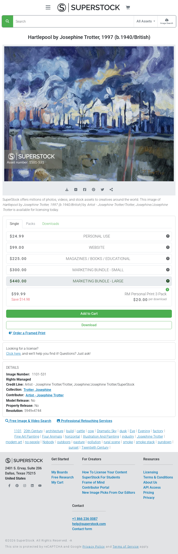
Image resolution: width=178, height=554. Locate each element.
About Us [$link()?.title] (150, 482)
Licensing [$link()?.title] (150, 472)
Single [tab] (14, 224)
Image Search (166, 23)
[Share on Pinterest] (93, 190)
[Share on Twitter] (102, 190)
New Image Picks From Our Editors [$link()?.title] (108, 493)
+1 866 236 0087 (85, 519)
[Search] (7, 21)
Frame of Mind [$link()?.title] (93, 482)
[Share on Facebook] (84, 190)
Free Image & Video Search (28, 421)
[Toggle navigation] (48, 7)
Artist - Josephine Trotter (45, 395)
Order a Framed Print (27, 333)
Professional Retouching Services (84, 421)
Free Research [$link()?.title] (62, 477)
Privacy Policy (94, 546)
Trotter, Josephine (37, 390)
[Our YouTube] (39, 484)
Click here (13, 354)
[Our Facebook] (9, 484)
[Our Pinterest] (16, 484)
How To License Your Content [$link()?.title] (104, 472)
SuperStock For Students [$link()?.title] (101, 477)
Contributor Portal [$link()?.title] (95, 487)
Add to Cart (89, 314)
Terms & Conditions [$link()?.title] (158, 477)
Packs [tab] (30, 224)
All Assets (145, 21)
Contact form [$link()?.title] (82, 529)
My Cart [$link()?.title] (57, 482)
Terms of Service (126, 546)
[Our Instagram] (24, 484)
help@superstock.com (89, 524)
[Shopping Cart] (130, 7)
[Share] (111, 190)
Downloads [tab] (50, 224)
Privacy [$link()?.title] (149, 498)
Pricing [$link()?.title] (148, 493)
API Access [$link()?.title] (152, 487)
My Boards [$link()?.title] (59, 472)
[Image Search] (166, 21)
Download (89, 325)
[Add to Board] (75, 190)
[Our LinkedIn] (32, 484)
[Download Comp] (66, 190)
